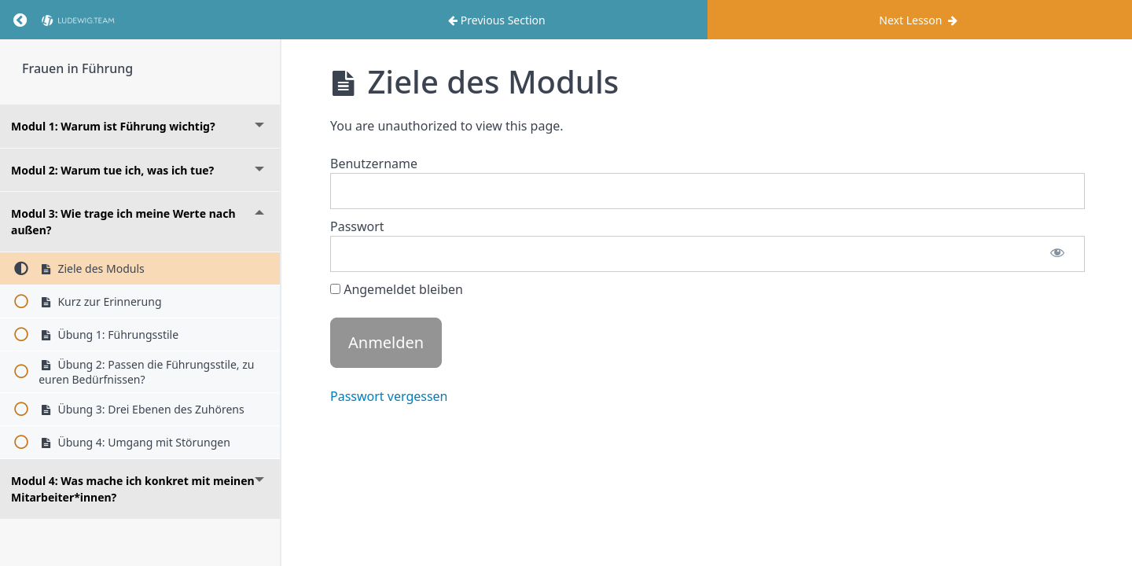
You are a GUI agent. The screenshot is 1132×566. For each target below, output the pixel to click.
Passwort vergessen (389, 396)
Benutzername (373, 163)
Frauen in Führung (77, 68)
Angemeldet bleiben (396, 289)
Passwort (357, 226)
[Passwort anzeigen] (1057, 254)
